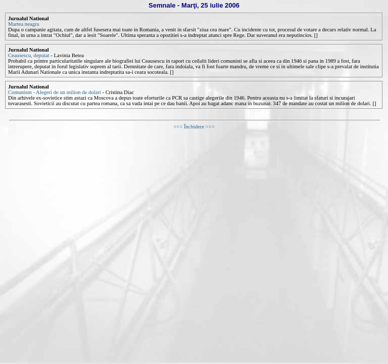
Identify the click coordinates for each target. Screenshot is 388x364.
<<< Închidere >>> (194, 126)
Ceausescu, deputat (29, 55)
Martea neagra (23, 24)
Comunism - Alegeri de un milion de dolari (54, 92)
